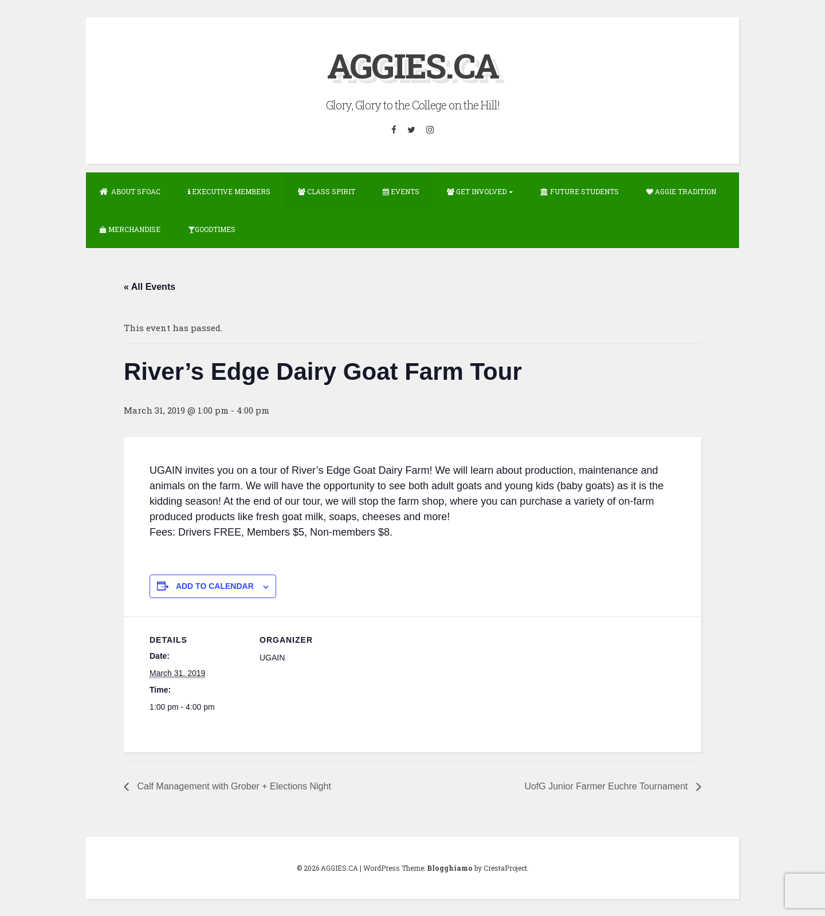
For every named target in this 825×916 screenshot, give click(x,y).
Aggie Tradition (681, 191)
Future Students (579, 191)
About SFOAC (130, 191)
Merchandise (130, 229)
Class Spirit (326, 191)
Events (401, 191)
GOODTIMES (211, 229)
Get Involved (476, 191)
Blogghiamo (450, 867)
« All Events (149, 287)
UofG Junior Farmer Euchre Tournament (607, 786)
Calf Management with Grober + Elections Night (233, 786)
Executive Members (229, 191)
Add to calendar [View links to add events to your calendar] (215, 586)
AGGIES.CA (412, 65)
